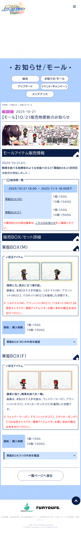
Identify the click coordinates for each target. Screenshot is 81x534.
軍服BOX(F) (13, 214)
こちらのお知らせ (45, 225)
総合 (24, 79)
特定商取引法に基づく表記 (50, 520)
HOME (5, 107)
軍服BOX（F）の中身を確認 (23, 457)
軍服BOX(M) (13, 201)
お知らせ (13, 107)
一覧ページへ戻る (40, 478)
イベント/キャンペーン (56, 87)
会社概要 (4, 520)
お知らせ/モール (56, 79)
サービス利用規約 (68, 520)
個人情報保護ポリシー (29, 520)
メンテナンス (39, 95)
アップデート (23, 87)
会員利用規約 (15, 520)
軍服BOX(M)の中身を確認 (23, 344)
